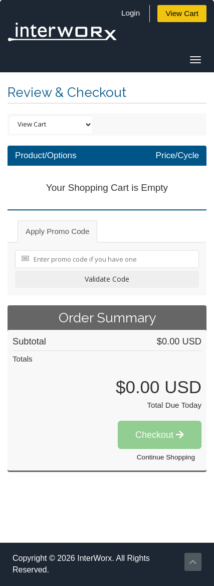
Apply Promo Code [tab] (57, 231)
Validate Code (107, 279)
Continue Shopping (166, 457)
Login (130, 13)
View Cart (181, 13)
